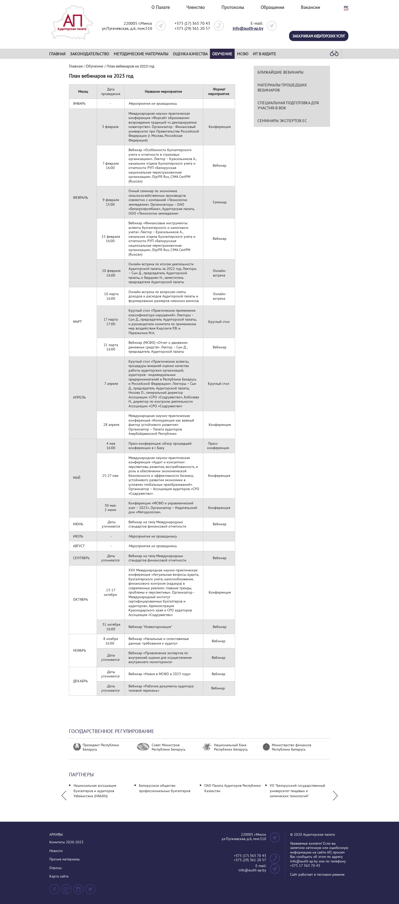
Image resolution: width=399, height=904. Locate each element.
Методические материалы (141, 53)
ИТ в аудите (264, 53)
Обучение (222, 53)
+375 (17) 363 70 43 (192, 23)
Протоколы (232, 7)
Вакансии (310, 7)
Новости (56, 851)
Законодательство (89, 53)
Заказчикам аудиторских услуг (318, 35)
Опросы (55, 868)
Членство (195, 7)
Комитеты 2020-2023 (66, 842)
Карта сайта (58, 876)
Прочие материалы (64, 859)
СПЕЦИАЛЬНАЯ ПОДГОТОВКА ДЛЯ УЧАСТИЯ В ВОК (288, 105)
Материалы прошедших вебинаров (282, 87)
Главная (57, 53)
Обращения (272, 7)
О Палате (160, 7)
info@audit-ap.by (248, 28)
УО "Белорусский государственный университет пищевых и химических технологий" (297, 790)
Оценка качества (190, 53)
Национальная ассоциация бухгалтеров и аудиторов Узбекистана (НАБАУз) (95, 790)
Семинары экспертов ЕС (282, 120)
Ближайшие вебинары (280, 72)
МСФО (242, 53)
